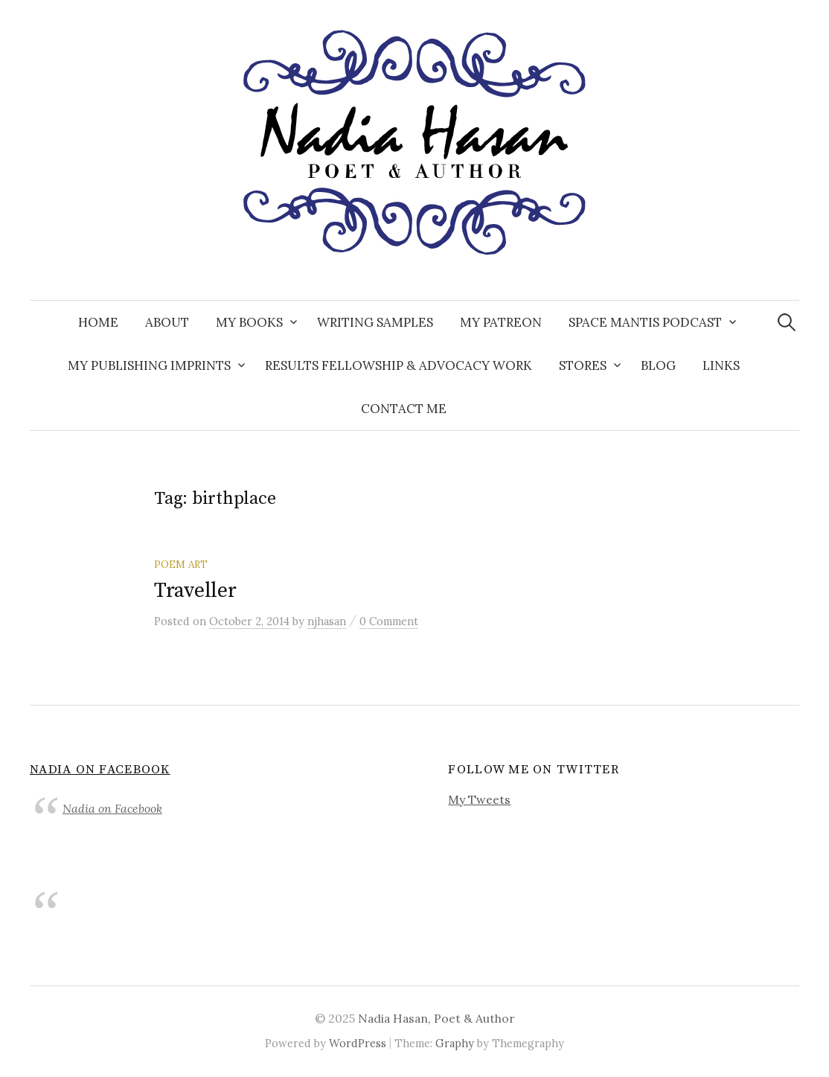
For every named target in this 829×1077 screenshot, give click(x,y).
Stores (582, 365)
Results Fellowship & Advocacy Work (398, 365)
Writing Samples (375, 322)
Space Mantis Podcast (645, 322)
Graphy (454, 1043)
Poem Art (181, 564)
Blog (658, 365)
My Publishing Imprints (149, 365)
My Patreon (501, 322)
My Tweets (479, 799)
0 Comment (388, 621)
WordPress (357, 1043)
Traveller (195, 591)
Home (98, 322)
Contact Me (403, 408)
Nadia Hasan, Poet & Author (436, 1018)
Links (721, 365)
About (167, 322)
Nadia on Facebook (100, 769)
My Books (249, 322)
